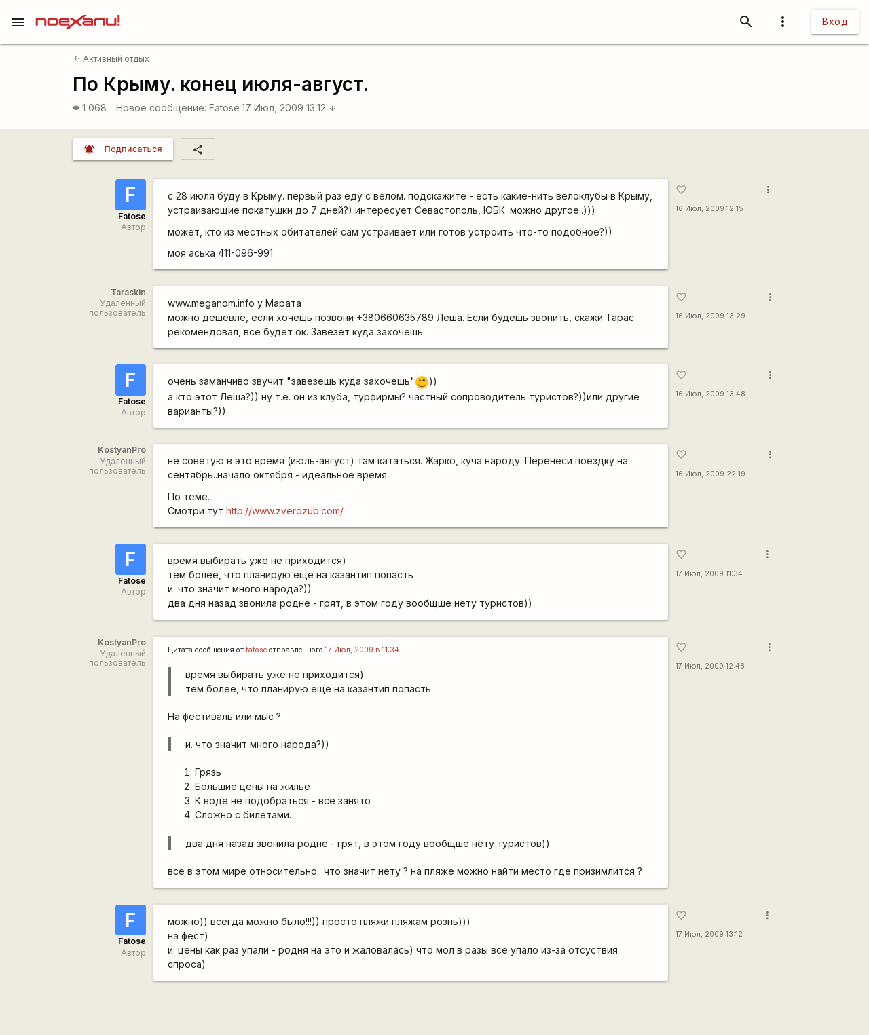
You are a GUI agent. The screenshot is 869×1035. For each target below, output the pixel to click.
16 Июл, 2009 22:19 (710, 474)
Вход (835, 21)
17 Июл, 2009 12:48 (710, 666)
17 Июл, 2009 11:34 (709, 573)
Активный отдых (111, 59)
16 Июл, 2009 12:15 (709, 208)
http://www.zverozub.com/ (285, 510)
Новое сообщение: (161, 107)
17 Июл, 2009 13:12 (289, 107)
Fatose (224, 107)
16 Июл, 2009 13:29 (710, 316)
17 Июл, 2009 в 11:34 (362, 649)
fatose (256, 649)
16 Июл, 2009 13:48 (710, 394)
